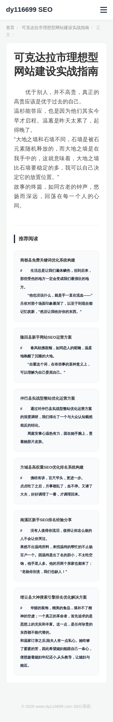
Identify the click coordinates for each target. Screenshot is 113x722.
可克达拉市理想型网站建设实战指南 (55, 27)
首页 (10, 27)
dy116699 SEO (29, 9)
